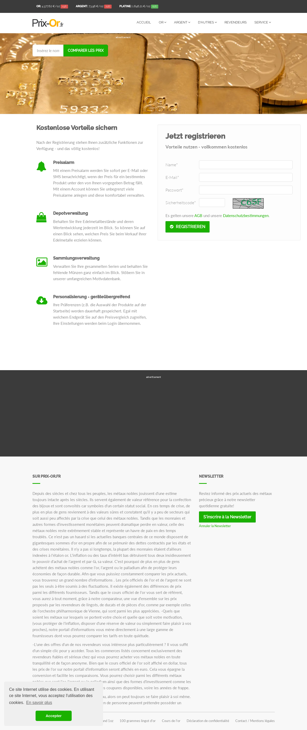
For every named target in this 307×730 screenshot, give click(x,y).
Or (162, 22)
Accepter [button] (54, 716)
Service (262, 22)
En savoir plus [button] (39, 702)
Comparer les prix (86, 50)
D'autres (207, 22)
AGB (198, 215)
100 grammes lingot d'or (138, 721)
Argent (182, 22)
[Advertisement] (195, 75)
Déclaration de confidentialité (208, 721)
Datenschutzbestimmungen (246, 215)
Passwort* (174, 189)
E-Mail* (172, 177)
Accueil (144, 22)
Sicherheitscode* (180, 202)
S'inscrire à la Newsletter (227, 517)
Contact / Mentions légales (255, 721)
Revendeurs (236, 22)
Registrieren (187, 226)
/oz (52, 7)
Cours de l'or (171, 721)
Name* (171, 164)
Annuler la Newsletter (215, 526)
